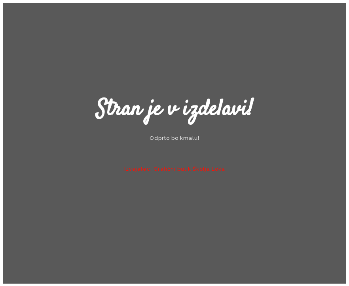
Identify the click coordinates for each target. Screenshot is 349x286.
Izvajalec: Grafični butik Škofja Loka (174, 169)
